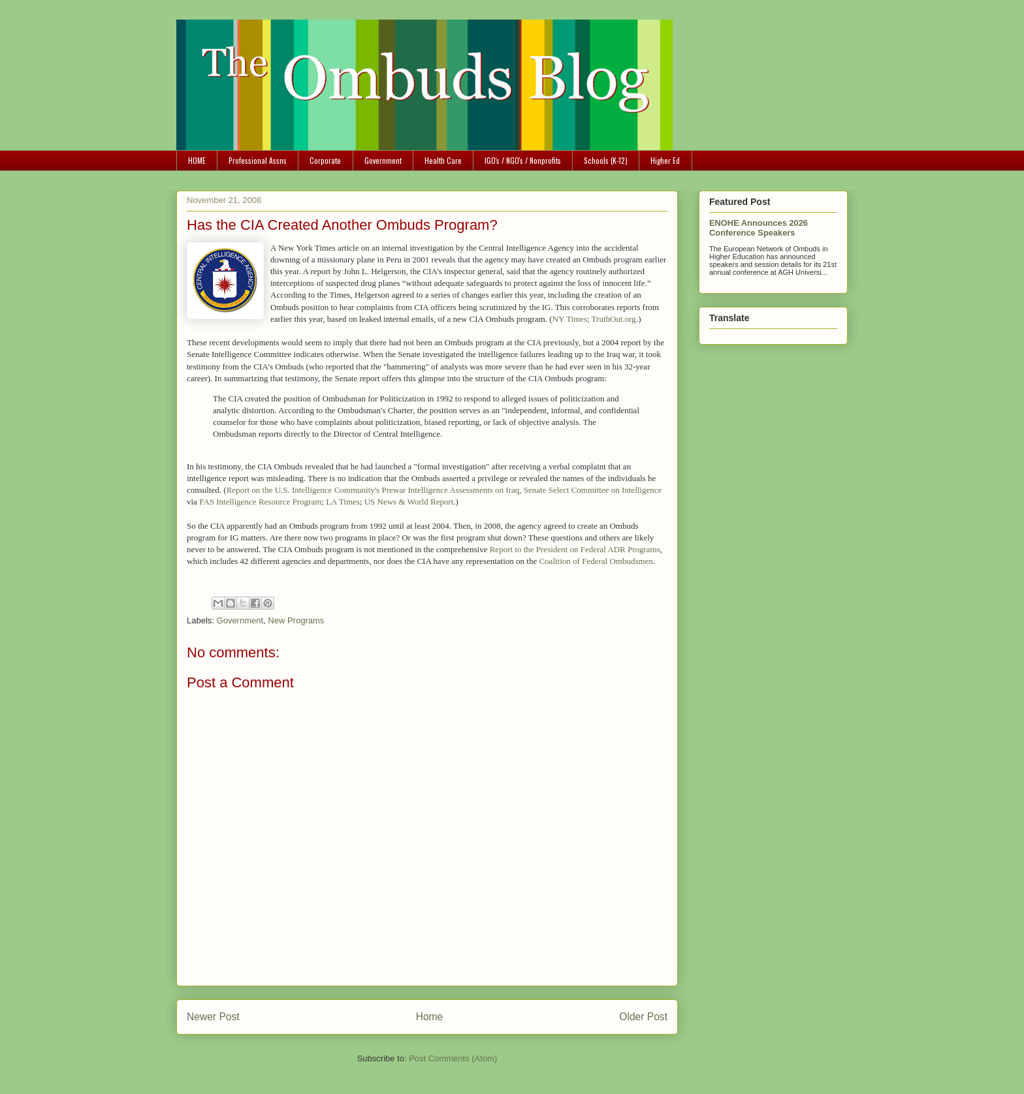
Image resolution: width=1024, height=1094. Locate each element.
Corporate (325, 160)
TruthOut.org (614, 319)
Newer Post (213, 1016)
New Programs (296, 620)
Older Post (643, 1016)
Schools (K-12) (606, 160)
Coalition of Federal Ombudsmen (595, 561)
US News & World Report (409, 502)
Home (429, 1016)
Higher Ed (665, 160)
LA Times (343, 502)
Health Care (443, 160)
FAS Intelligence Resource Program (260, 502)
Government (383, 160)
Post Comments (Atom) (453, 1058)
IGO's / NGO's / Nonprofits (523, 160)
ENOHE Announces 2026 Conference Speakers (758, 228)
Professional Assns (258, 160)
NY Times (569, 319)
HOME (197, 160)
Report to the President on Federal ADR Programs (575, 549)
